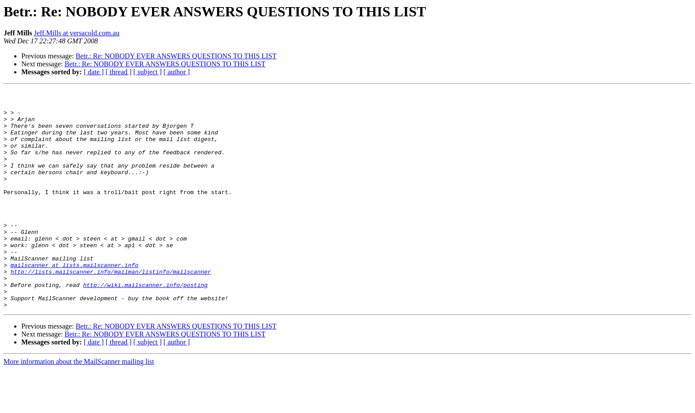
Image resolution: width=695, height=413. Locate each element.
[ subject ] (147, 72)
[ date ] (94, 72)
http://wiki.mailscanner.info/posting (145, 325)
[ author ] (177, 72)
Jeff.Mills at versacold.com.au (76, 33)
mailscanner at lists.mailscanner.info (75, 301)
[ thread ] (118, 72)
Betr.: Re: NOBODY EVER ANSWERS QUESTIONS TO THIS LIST (176, 56)
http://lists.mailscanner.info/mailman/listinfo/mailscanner (111, 309)
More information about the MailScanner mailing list (79, 405)
